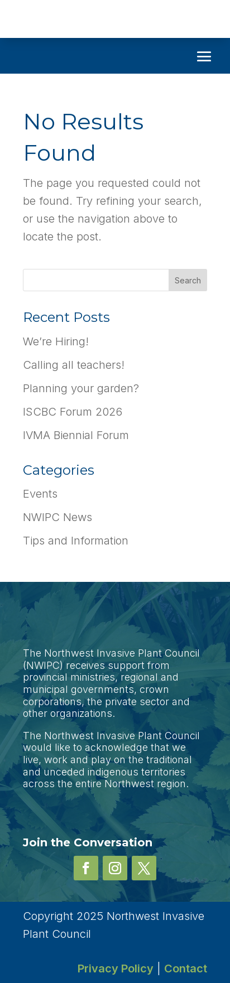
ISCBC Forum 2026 (72, 411)
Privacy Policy (116, 968)
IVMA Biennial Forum (76, 435)
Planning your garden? (81, 388)
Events (40, 493)
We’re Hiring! (56, 341)
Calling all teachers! (73, 365)
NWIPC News (57, 517)
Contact (185, 968)
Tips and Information (75, 540)
